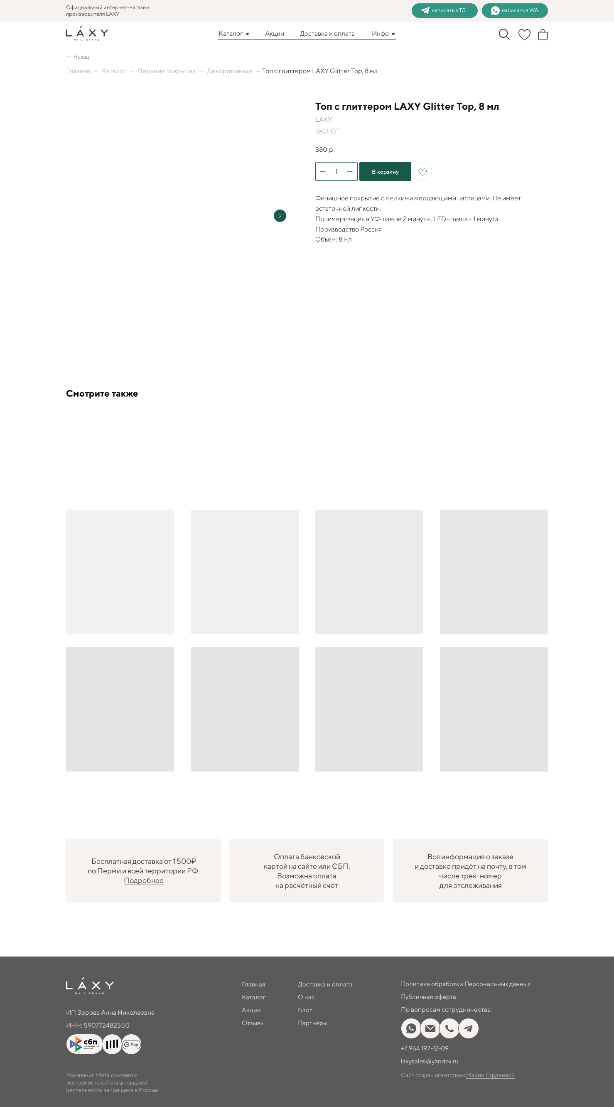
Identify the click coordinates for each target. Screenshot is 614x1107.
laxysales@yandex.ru (431, 1061)
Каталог (231, 33)
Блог (305, 1010)
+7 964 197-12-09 (426, 1048)
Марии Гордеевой (490, 1075)
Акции (274, 33)
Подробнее (144, 880)
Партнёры (313, 1023)
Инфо (380, 33)
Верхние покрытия (167, 71)
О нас (306, 997)
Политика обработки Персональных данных (468, 984)
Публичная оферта (429, 997)
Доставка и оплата (327, 33)
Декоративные (229, 71)
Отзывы (253, 1023)
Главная (78, 71)
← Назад (79, 56)
